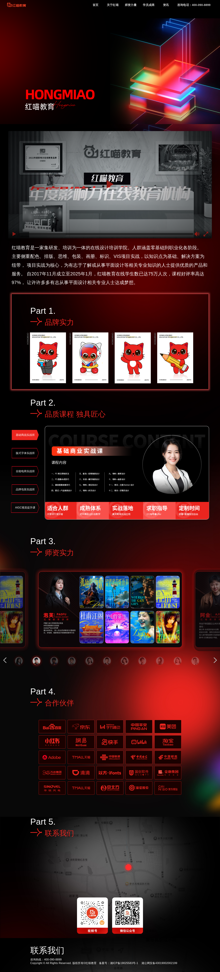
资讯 (166, 5)
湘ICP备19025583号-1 (124, 963)
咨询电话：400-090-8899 (194, 5)
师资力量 (131, 5)
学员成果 (149, 5)
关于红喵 (113, 5)
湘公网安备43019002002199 (159, 963)
